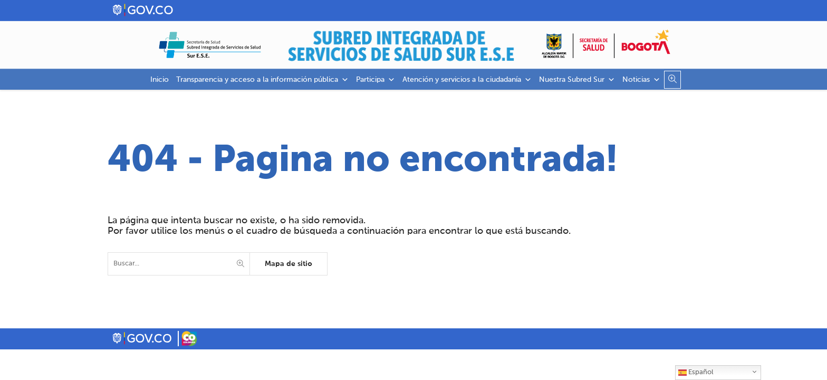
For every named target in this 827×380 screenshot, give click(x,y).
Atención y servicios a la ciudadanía (467, 79)
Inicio (159, 79)
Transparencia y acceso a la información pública (262, 79)
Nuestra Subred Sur (577, 79)
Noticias (641, 79)
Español (695, 372)
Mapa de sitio (288, 264)
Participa (375, 79)
